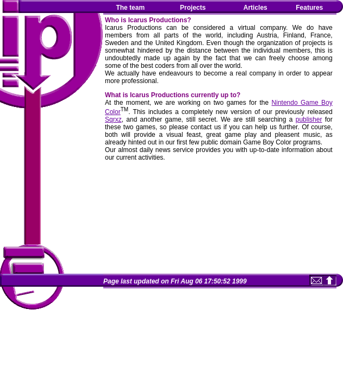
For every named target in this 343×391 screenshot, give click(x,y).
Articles (255, 7)
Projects (192, 7)
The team (130, 7)
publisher (309, 119)
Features (309, 7)
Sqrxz (113, 119)
